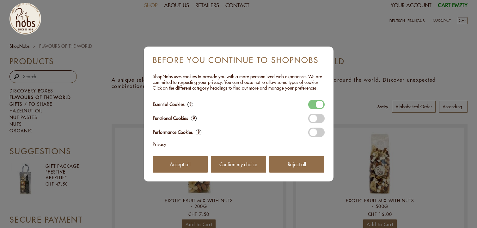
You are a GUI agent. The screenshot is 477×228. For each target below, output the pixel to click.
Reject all (297, 165)
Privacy (159, 144)
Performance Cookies (177, 132)
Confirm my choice (238, 165)
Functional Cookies (175, 118)
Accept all (180, 165)
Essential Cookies (173, 104)
